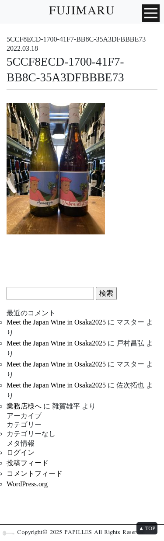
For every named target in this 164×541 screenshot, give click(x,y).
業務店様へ (24, 406)
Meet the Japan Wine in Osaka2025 (56, 322)
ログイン (21, 452)
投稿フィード (28, 463)
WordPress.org (27, 484)
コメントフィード (35, 473)
